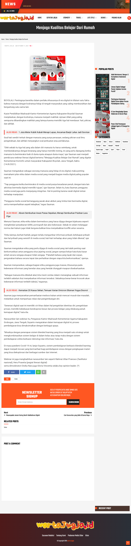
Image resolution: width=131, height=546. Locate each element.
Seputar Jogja (99, 149)
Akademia (98, 142)
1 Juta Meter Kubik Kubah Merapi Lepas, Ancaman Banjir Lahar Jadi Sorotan (54, 132)
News (104, 146)
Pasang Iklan (116, 17)
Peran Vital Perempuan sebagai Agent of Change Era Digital (120, 126)
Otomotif (111, 146)
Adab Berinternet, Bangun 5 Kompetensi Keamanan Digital (120, 77)
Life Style (98, 146)
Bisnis (105, 142)
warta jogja (70, 540)
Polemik (117, 146)
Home (40, 17)
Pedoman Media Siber (75, 535)
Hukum (110, 142)
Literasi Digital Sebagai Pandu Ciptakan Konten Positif (118, 89)
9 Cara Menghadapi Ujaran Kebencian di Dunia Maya (119, 112)
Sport (112, 149)
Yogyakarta (105, 153)
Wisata (97, 153)
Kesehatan (125, 142)
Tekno (16, 379)
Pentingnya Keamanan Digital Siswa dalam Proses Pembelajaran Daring (119, 101)
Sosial (107, 149)
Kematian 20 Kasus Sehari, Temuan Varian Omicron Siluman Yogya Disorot (53, 290)
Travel (123, 149)
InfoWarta (117, 142)
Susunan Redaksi (48, 535)
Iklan (87, 535)
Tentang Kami (61, 535)
